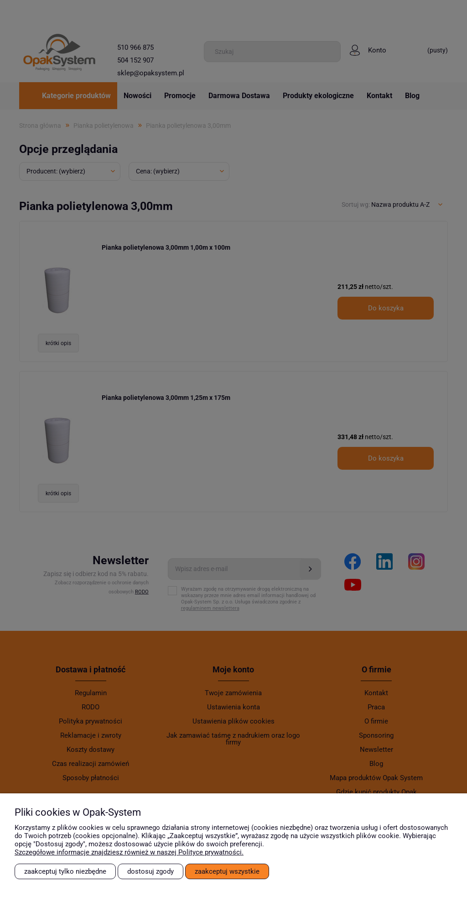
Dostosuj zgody (150, 871)
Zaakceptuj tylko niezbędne (65, 871)
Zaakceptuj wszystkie (227, 871)
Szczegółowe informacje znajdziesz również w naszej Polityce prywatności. (129, 852)
